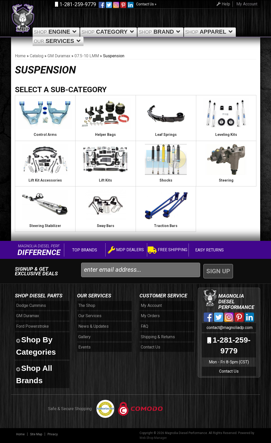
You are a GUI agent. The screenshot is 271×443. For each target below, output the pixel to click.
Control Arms (45, 135)
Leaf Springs (166, 135)
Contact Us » (146, 4)
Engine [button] (56, 32)
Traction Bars (165, 226)
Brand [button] (160, 32)
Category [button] (108, 32)
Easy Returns (209, 250)
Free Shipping (167, 250)
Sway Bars (105, 226)
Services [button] (58, 41)
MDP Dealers (126, 250)
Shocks (166, 180)
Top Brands (84, 250)
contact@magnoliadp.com (229, 327)
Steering (226, 180)
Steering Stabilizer (45, 226)
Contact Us (229, 371)
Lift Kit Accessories (45, 180)
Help (223, 4)
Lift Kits (105, 180)
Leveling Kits (226, 135)
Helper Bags (105, 135)
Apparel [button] (210, 32)
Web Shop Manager (152, 438)
